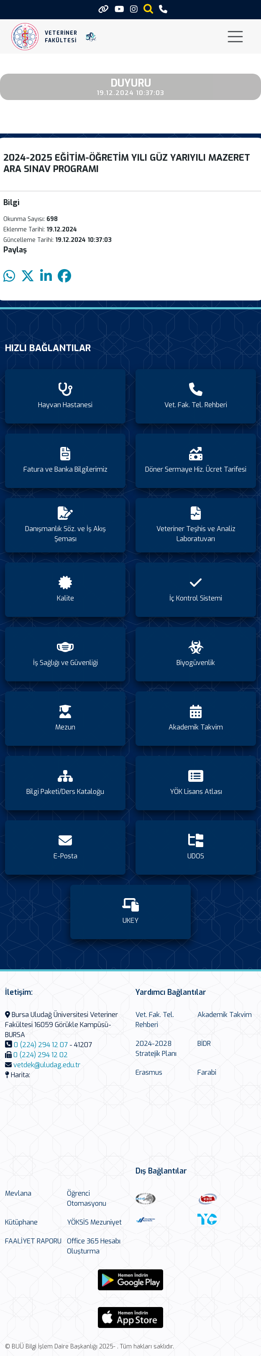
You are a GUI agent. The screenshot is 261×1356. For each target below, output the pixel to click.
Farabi (206, 1072)
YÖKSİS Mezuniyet (94, 1222)
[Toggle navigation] (235, 37)
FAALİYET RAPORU (33, 1241)
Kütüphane (21, 1222)
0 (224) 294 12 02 (40, 1054)
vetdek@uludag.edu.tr (46, 1065)
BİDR (204, 1043)
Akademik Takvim (224, 1014)
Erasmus (149, 1072)
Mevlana (18, 1193)
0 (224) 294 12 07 (41, 1044)
